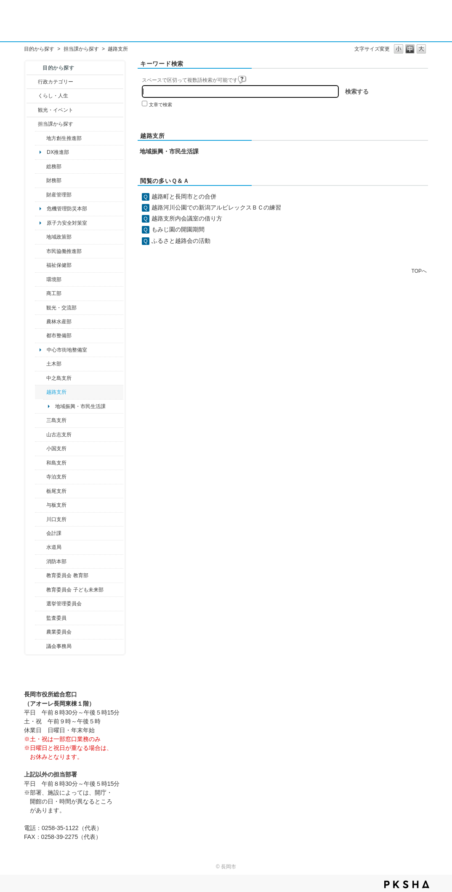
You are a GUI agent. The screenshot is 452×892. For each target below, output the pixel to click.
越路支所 (56, 392)
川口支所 (56, 519)
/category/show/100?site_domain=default (40, 138)
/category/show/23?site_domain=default (40, 279)
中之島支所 (59, 378)
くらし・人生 (53, 96)
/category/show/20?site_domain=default (40, 308)
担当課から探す (81, 49)
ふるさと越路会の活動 (181, 240)
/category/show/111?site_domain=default (40, 603)
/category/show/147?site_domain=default (40, 547)
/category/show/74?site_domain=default (40, 448)
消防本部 (56, 561)
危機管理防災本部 (67, 209)
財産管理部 (59, 195)
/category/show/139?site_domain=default (40, 463)
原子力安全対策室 (67, 223)
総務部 (53, 166)
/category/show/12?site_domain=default (32, 95)
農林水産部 (59, 322)
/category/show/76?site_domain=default (40, 321)
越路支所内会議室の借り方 (187, 218)
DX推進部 (58, 152)
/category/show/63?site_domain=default (40, 477)
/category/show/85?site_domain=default (40, 561)
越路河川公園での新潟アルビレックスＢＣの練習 (216, 207)
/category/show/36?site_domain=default (40, 293)
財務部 (53, 180)
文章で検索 (160, 104)
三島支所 (56, 420)
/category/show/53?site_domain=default (40, 420)
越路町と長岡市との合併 (184, 196)
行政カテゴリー (55, 82)
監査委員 (56, 618)
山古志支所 (59, 435)
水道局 (53, 547)
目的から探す (39, 49)
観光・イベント (55, 110)
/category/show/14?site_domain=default (40, 265)
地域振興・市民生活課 (80, 406)
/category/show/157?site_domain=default (40, 646)
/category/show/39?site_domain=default (40, 575)
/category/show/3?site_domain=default (32, 82)
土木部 (53, 364)
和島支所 (56, 463)
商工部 (53, 293)
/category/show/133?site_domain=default (40, 519)
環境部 (53, 279)
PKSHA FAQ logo (406, 884)
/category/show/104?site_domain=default (40, 237)
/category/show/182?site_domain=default (40, 335)
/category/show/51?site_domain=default (40, 590)
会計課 (53, 533)
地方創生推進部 (64, 138)
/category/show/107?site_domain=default (40, 378)
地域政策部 (59, 237)
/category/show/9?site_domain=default (32, 124)
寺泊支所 (56, 477)
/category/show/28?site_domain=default (40, 364)
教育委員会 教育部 (67, 575)
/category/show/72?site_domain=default (40, 180)
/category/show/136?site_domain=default (40, 505)
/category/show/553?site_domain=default (40, 195)
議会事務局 (59, 646)
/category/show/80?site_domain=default (40, 491)
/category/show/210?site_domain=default (40, 533)
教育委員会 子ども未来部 (74, 590)
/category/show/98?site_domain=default (40, 434)
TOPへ (419, 271)
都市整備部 (59, 336)
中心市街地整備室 (67, 350)
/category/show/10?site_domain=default (40, 166)
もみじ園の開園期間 (178, 229)
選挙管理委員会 (64, 604)
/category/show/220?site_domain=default (40, 618)
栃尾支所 (56, 491)
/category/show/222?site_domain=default (40, 632)
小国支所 (56, 448)
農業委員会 (59, 632)
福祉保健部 (59, 265)
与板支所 (56, 505)
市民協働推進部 (64, 251)
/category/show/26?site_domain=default (40, 251)
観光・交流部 (61, 308)
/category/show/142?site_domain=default (40, 392)
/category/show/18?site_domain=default (32, 110)
